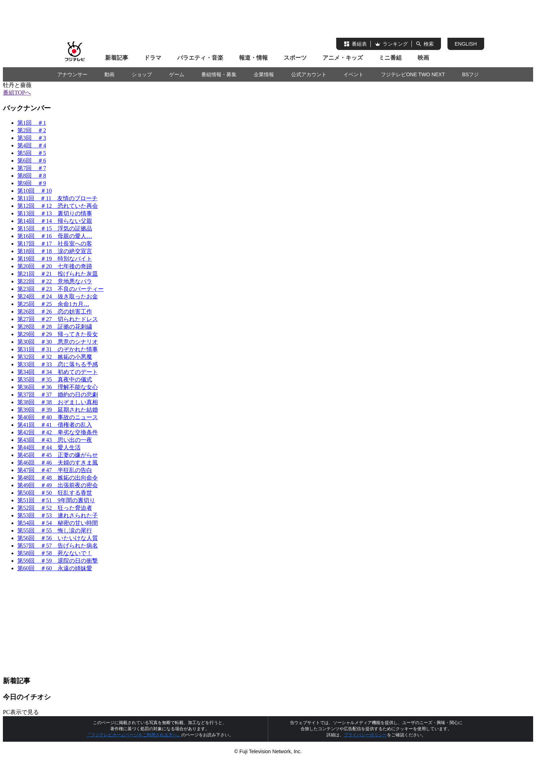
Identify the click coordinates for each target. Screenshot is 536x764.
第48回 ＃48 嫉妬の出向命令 (57, 478)
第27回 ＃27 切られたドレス (57, 319)
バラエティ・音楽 (200, 58)
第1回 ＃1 (31, 123)
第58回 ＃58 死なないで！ (54, 553)
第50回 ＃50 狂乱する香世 (54, 493)
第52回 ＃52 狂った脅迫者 (54, 508)
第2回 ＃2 (31, 130)
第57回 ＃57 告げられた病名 (57, 546)
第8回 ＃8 (31, 176)
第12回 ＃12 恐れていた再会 (57, 206)
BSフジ (470, 74)
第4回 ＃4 (31, 145)
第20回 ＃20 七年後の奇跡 (54, 266)
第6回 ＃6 (31, 160)
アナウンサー (72, 74)
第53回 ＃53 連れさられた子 (57, 515)
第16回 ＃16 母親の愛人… (54, 236)
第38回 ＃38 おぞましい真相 (57, 402)
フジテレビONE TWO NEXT (413, 74)
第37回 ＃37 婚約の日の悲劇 (57, 395)
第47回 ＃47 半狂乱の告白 (54, 470)
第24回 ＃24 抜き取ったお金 (57, 296)
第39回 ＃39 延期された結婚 (57, 410)
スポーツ (295, 58)
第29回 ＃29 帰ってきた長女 (57, 334)
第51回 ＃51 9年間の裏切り (56, 500)
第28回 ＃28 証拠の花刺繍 (54, 327)
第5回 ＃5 (31, 153)
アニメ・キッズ (343, 58)
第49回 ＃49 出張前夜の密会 (57, 485)
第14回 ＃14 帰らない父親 (54, 221)
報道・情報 (253, 58)
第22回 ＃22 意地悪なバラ (54, 281)
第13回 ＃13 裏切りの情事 (54, 213)
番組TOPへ (17, 93)
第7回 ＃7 (31, 168)
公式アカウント (308, 74)
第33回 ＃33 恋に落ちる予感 (57, 364)
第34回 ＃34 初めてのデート (57, 372)
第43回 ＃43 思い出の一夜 (54, 440)
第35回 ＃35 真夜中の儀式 (54, 379)
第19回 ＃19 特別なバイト (54, 259)
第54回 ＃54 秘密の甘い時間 (57, 523)
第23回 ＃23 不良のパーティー (60, 289)
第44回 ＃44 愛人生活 (49, 447)
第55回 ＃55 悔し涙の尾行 (54, 530)
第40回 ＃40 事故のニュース (57, 417)
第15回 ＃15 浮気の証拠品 (54, 228)
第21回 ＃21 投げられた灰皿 (57, 274)
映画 (423, 58)
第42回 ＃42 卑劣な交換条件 (57, 432)
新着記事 (116, 58)
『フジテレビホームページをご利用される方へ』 (133, 734)
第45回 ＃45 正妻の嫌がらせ (57, 455)
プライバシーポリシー (365, 734)
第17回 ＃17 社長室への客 (54, 244)
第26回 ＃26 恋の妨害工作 (54, 311)
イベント (353, 74)
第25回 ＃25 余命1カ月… (53, 304)
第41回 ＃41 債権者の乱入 (54, 425)
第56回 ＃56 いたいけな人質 (57, 538)
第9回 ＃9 (31, 183)
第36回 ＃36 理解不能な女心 (57, 387)
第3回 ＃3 (31, 138)
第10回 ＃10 (34, 191)
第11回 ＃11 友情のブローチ (57, 198)
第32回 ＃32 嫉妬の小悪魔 (54, 357)
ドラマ (152, 58)
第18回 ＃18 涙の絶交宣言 (54, 251)
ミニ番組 (390, 58)
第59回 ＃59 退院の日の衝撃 (57, 561)
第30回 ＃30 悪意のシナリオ (57, 342)
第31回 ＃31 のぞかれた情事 (57, 349)
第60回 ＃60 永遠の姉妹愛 (54, 568)
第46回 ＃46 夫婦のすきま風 (57, 462)
